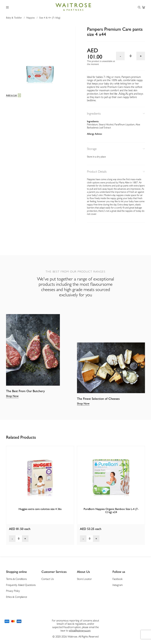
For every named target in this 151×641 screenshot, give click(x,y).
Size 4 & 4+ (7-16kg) (49, 17)
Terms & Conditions (16, 578)
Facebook (118, 578)
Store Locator (84, 578)
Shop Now (12, 396)
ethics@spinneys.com (80, 630)
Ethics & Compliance (16, 596)
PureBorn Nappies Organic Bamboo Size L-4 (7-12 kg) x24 (111, 510)
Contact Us (47, 578)
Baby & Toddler (14, 17)
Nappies (30, 17)
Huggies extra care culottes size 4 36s (40, 509)
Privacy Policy (13, 590)
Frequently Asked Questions (21, 584)
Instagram (118, 584)
